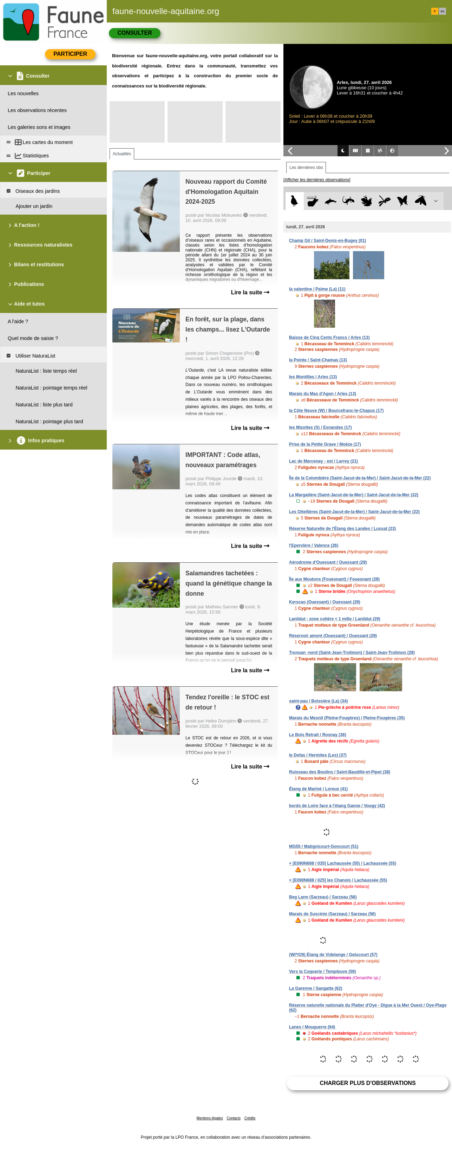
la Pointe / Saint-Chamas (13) (318, 360)
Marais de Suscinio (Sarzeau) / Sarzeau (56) (332, 913)
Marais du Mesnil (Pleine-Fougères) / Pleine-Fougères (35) (347, 717)
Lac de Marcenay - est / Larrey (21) (323, 461)
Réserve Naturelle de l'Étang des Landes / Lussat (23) (342, 528)
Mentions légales (210, 1118)
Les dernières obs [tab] (306, 167)
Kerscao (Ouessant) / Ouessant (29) (324, 602)
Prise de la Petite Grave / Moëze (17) (325, 444)
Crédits (250, 1118)
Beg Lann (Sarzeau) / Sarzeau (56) (323, 897)
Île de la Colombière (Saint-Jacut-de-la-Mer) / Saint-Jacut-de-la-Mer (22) (360, 478)
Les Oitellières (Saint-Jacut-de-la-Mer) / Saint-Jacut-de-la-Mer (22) (354, 511)
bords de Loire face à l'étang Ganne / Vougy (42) (337, 805)
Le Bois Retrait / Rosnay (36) (317, 734)
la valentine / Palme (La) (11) (317, 289)
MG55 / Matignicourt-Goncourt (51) (323, 846)
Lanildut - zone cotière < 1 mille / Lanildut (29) (334, 618)
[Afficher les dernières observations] (317, 179)
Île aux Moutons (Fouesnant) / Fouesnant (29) (334, 579)
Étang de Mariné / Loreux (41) (318, 788)
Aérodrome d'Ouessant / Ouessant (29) (328, 562)
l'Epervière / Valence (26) (313, 545)
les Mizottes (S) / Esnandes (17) (320, 427)
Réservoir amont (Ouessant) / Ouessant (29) (333, 635)
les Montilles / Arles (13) (313, 376)
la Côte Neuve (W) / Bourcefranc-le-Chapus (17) (336, 410)
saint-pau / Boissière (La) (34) (318, 701)
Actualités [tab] (122, 153)
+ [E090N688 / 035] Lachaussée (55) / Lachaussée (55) (342, 863)
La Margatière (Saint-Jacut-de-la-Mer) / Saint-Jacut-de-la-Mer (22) (353, 494)
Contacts (233, 1118)
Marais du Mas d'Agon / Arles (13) (322, 393)
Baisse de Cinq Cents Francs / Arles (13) (329, 337)
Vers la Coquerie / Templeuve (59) (322, 971)
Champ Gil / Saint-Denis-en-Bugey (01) (327, 240)
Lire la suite (250, 292)
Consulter (134, 33)
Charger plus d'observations (367, 1083)
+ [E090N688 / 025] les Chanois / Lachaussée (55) (338, 880)
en (442, 11)
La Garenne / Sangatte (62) (315, 988)
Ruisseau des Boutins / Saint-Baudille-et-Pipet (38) (339, 772)
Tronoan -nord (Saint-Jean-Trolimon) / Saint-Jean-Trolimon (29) (352, 652)
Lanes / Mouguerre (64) (312, 1027)
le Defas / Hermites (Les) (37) (318, 755)
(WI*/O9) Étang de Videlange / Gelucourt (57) (333, 954)
